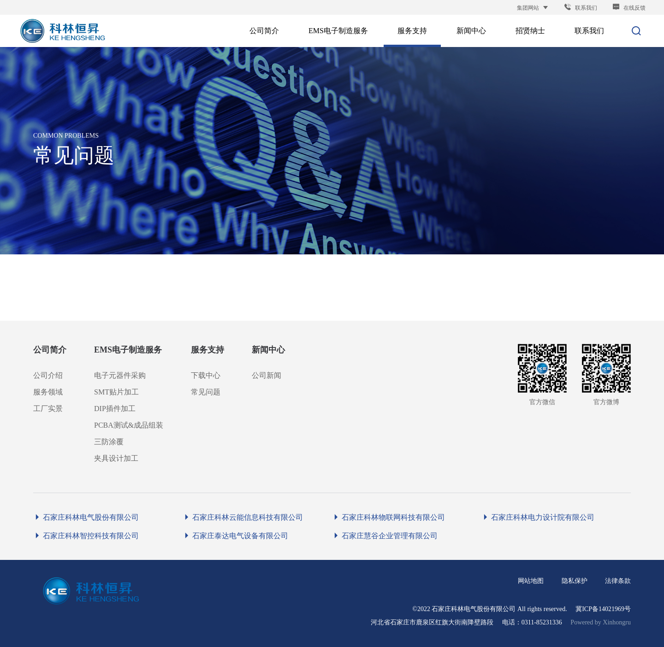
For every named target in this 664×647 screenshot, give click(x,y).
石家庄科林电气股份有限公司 (86, 517)
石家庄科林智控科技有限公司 (86, 536)
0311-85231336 (542, 622)
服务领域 (48, 392)
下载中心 (205, 375)
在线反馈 (629, 8)
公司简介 (49, 349)
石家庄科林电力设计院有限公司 (537, 517)
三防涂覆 (109, 442)
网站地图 (531, 580)
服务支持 (207, 349)
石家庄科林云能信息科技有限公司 (243, 517)
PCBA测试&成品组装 (128, 425)
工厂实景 (48, 408)
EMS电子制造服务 (128, 349)
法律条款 (618, 580)
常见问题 (205, 392)
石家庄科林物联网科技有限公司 (388, 517)
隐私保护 (574, 580)
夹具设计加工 (116, 458)
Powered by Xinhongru (600, 622)
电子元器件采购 (120, 375)
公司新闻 (266, 375)
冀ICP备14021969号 (603, 609)
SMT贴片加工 (116, 392)
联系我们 (580, 8)
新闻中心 (268, 349)
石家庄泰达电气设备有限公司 (235, 536)
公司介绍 (48, 375)
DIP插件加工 (115, 408)
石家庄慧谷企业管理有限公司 (385, 536)
